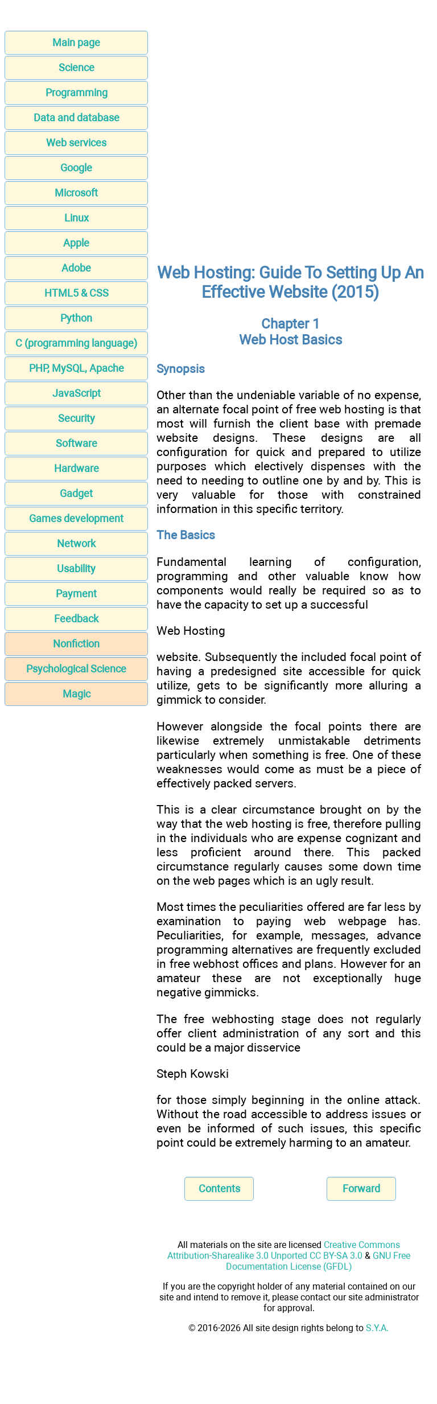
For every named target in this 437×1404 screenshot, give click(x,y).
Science (76, 67)
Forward (361, 1188)
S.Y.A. (377, 1328)
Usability (76, 568)
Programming (77, 92)
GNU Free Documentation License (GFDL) (318, 1261)
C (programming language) (76, 343)
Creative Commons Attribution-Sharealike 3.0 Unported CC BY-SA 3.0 (283, 1250)
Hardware (76, 468)
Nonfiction (76, 644)
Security (76, 418)
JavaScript (76, 393)
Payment (76, 594)
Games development (76, 518)
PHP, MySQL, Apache (76, 368)
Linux (76, 218)
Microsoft (76, 193)
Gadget (76, 493)
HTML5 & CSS (76, 293)
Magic (76, 694)
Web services (76, 143)
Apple (76, 243)
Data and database (76, 118)
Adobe (76, 268)
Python (76, 318)
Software (76, 443)
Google (76, 168)
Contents (219, 1188)
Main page (76, 42)
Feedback (76, 619)
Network (76, 543)
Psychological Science (76, 669)
